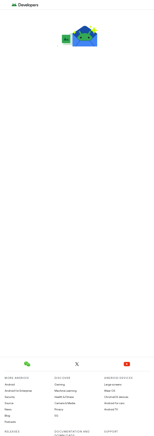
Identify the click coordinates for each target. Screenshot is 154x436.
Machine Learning (66, 390)
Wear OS (109, 390)
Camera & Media (65, 403)
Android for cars (114, 403)
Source (9, 403)
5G (56, 415)
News (8, 409)
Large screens (112, 384)
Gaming (60, 384)
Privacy (59, 409)
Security (10, 397)
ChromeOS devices (116, 397)
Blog (7, 415)
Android (10, 384)
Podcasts (10, 422)
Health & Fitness (64, 397)
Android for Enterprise (18, 390)
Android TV (111, 409)
